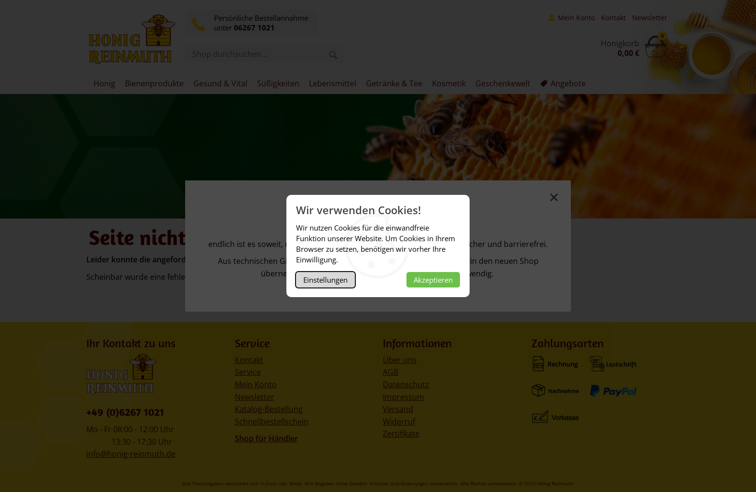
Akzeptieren (433, 280)
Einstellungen (325, 280)
